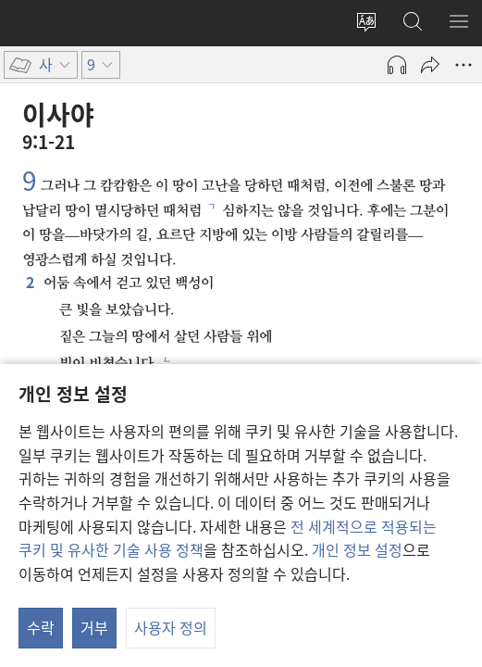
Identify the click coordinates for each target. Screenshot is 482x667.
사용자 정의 (170, 627)
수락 (41, 627)
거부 (94, 627)
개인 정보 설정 (357, 549)
